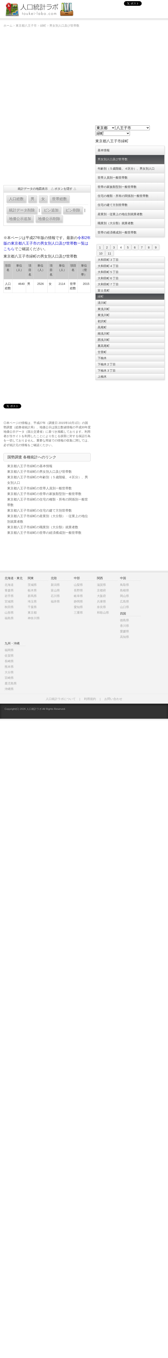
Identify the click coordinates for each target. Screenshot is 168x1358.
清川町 (102, 303)
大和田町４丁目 (108, 266)
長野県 (78, 590)
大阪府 (101, 596)
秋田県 (9, 607)
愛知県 (78, 607)
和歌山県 (103, 612)
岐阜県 (78, 596)
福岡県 (9, 650)
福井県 (55, 601)
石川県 (55, 596)
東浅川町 (104, 309)
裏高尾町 (104, 346)
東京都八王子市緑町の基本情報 (29, 466)
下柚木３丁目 (107, 370)
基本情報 (104, 150)
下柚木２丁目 (107, 364)
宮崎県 (9, 678)
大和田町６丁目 (108, 278)
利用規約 (90, 699)
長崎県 (9, 661)
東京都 (32, 612)
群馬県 (32, 596)
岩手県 (9, 596)
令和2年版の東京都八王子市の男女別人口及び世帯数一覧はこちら (47, 243)
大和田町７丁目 (108, 284)
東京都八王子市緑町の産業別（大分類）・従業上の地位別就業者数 (47, 518)
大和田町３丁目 (108, 259)
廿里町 (102, 352)
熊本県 (9, 666)
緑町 (43, 25)
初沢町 (102, 321)
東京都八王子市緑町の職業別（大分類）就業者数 (42, 527)
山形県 (9, 612)
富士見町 (104, 290)
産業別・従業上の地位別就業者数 (120, 214)
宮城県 (9, 601)
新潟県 (55, 585)
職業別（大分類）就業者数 (116, 223)
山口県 (124, 607)
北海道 (9, 585)
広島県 (124, 601)
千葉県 (32, 607)
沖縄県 (9, 689)
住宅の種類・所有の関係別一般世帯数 (123, 196)
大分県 (9, 672)
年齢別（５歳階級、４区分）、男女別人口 (126, 168)
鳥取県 (124, 585)
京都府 (101, 590)
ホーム (7, 25)
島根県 (124, 590)
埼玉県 (32, 601)
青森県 (9, 590)
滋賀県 (101, 585)
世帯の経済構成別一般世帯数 (117, 232)
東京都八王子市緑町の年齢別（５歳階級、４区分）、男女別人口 (47, 480)
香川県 (124, 626)
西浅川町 (104, 340)
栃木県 (32, 590)
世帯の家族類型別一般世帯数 (117, 187)
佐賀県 (9, 655)
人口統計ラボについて (61, 699)
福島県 (9, 618)
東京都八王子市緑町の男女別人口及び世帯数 (39, 471)
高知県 (124, 637)
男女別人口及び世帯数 (64, 25)
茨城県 (32, 585)
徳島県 (124, 620)
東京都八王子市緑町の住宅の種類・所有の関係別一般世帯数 (47, 502)
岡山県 (124, 596)
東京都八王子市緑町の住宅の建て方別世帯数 (39, 510)
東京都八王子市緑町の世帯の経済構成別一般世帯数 (44, 532)
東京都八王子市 (26, 25)
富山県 (55, 590)
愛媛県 (124, 631)
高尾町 (102, 327)
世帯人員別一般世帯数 (113, 177)
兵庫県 (101, 601)
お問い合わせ (113, 699)
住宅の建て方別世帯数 (113, 205)
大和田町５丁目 (108, 272)
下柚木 (102, 358)
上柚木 (102, 376)
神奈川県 (34, 618)
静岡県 (78, 601)
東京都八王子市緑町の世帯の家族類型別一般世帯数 (44, 494)
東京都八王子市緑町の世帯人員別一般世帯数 (39, 488)
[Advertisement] (54, 345)
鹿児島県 (11, 683)
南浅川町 (104, 333)
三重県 (78, 612)
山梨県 (78, 585)
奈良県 (101, 607)
